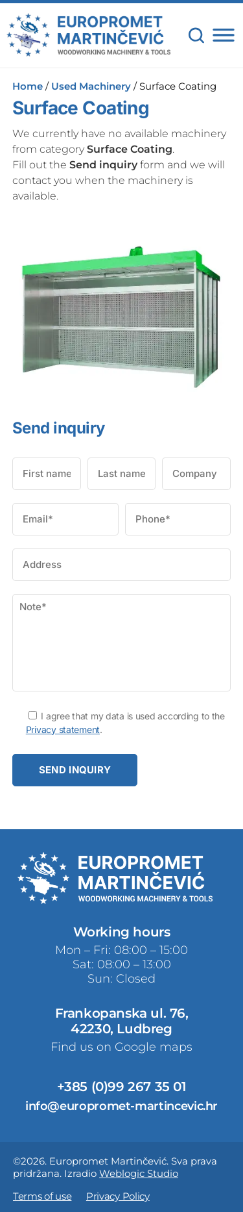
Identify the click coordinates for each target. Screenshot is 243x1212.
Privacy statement (63, 729)
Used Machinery (91, 86)
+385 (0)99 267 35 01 (122, 1086)
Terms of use (42, 1196)
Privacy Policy (118, 1196)
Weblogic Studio (138, 1173)
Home (27, 86)
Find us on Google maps (121, 1047)
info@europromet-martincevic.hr (121, 1106)
